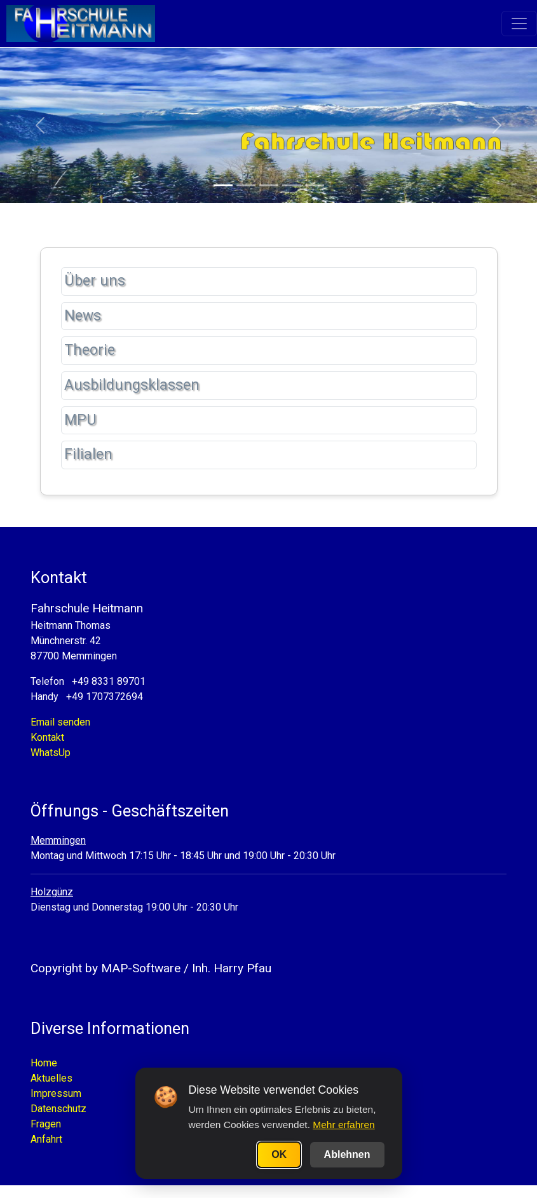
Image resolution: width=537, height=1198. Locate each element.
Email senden (60, 722)
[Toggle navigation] (519, 24)
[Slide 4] (291, 185)
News (82, 315)
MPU (80, 420)
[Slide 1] (223, 185)
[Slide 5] (314, 185)
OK (279, 1154)
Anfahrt (46, 1139)
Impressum (56, 1093)
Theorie (89, 350)
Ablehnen (347, 1154)
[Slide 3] (268, 185)
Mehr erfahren (343, 1124)
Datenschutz (58, 1109)
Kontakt (47, 737)
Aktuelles (51, 1078)
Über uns (94, 280)
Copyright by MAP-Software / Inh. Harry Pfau (151, 968)
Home (44, 1063)
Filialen (88, 454)
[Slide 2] (245, 185)
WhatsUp (51, 753)
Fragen (46, 1124)
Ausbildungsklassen (132, 385)
